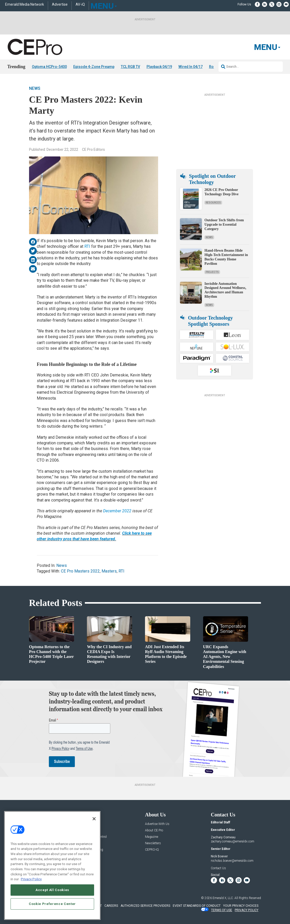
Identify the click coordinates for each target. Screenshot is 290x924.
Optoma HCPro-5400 (49, 67)
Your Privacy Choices (240, 906)
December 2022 (117, 510)
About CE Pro (154, 830)
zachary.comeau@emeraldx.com (232, 841)
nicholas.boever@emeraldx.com (232, 861)
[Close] (94, 820)
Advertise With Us (157, 824)
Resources (213, 202)
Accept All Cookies (52, 891)
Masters (109, 571)
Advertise (60, 4)
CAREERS (111, 906)
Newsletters (153, 843)
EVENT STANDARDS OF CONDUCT (197, 906)
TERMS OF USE (221, 910)
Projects (212, 272)
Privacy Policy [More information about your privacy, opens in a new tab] (31, 881)
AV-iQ (80, 4)
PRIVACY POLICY (246, 910)
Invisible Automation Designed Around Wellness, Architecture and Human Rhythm (225, 290)
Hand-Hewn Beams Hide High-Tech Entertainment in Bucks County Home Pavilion (226, 257)
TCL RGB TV (130, 67)
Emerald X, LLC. (223, 898)
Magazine (151, 837)
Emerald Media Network (24, 4)
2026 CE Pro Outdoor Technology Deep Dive (221, 192)
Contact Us (218, 868)
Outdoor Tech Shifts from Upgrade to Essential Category (224, 224)
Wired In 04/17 (190, 67)
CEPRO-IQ (152, 849)
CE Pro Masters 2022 (80, 571)
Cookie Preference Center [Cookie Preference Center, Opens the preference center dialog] (52, 905)
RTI (87, 246)
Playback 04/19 (159, 67)
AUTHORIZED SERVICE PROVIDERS (145, 906)
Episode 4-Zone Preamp (93, 67)
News (34, 88)
